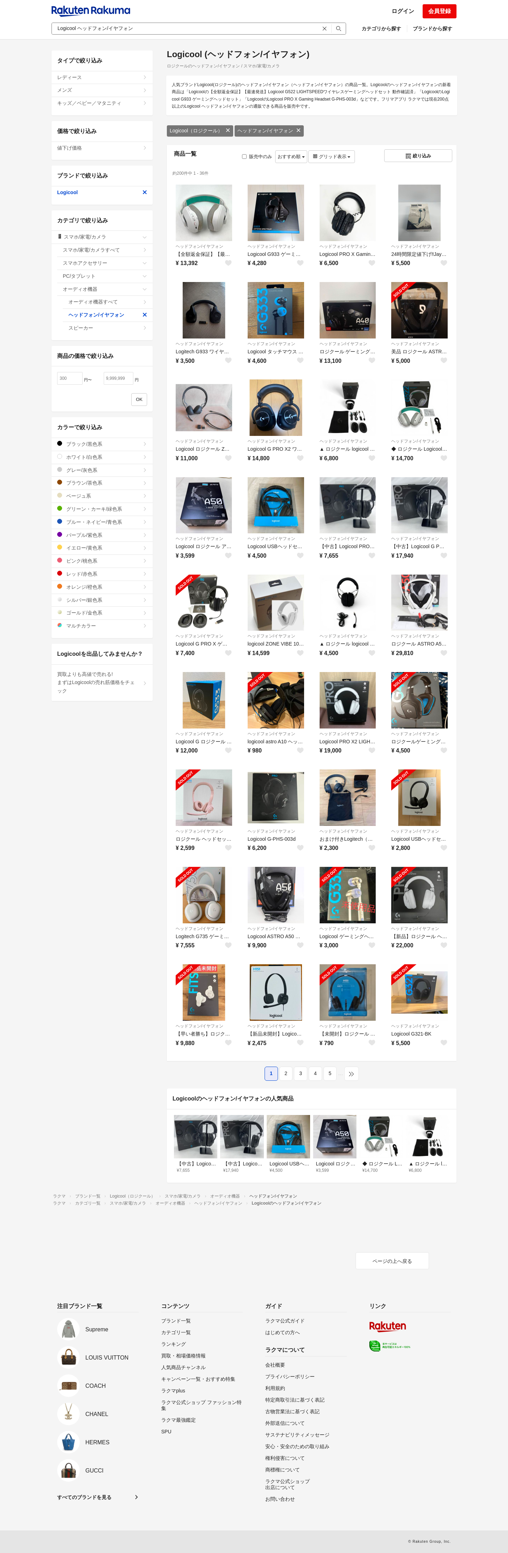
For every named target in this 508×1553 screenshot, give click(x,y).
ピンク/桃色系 (102, 561)
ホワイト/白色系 (102, 457)
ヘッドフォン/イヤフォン (269, 130)
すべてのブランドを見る (84, 1497)
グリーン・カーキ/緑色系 (102, 509)
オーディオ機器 (105, 289)
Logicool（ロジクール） (200, 130)
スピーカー (107, 328)
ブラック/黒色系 (102, 444)
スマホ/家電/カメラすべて (105, 250)
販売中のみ (257, 156)
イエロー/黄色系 (102, 548)
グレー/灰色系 (102, 470)
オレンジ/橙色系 (102, 587)
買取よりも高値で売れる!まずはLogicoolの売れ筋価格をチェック (102, 682)
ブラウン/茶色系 (102, 483)
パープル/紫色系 (102, 535)
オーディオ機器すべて (107, 302)
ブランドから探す (432, 28)
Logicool (102, 192)
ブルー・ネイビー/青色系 (102, 522)
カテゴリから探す (381, 28)
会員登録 (439, 11)
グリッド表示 (331, 156)
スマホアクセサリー (105, 263)
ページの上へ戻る (392, 1261)
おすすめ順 (291, 156)
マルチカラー (102, 626)
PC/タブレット (105, 276)
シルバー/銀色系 (102, 600)
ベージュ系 (102, 496)
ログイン (403, 11)
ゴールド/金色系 (102, 613)
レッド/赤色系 (102, 574)
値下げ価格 (102, 148)
